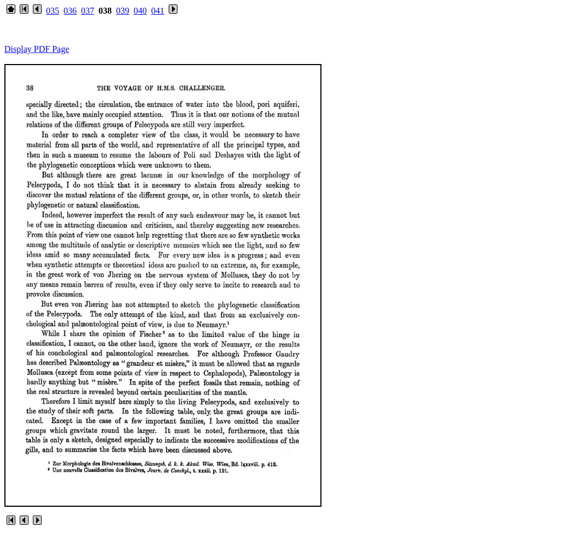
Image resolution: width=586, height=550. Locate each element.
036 (70, 10)
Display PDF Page (36, 49)
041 (157, 10)
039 (122, 10)
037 (87, 10)
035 (52, 10)
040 (140, 10)
